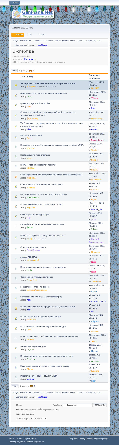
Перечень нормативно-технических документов (43, 267)
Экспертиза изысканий (31, 135)
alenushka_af (33, 260)
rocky (29, 96)
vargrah (94, 129)
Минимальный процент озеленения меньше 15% (43, 93)
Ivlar (93, 381)
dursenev (95, 331)
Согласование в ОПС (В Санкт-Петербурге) (41, 297)
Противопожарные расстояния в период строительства (46, 356)
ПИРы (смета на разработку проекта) (38, 165)
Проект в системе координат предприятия (40, 316)
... (51, 86)
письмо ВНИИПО (28, 257)
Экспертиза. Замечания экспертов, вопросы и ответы (47, 83)
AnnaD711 (32, 280)
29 (53, 86)
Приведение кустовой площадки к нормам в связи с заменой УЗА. (52, 145)
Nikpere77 (31, 178)
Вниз (14, 70)
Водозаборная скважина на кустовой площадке (43, 326)
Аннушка (31, 86)
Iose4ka (30, 339)
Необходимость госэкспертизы (35, 155)
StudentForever (98, 140)
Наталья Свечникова (36, 290)
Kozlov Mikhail (98, 301)
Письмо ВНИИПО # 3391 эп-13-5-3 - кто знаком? (43, 194)
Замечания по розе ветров (33, 346)
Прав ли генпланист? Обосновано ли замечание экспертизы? (49, 336)
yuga (29, 217)
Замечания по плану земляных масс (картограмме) (45, 366)
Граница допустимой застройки (35, 103)
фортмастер (32, 118)
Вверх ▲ (106, 439)
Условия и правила (94, 439)
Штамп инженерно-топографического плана (41, 204)
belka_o (94, 160)
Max (93, 108)
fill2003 (30, 168)
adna (29, 158)
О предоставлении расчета (33, 247)
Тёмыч (94, 98)
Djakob (94, 351)
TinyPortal (73, 439)
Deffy (29, 270)
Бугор (94, 291)
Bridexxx (95, 252)
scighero (95, 321)
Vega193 (31, 207)
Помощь (82, 439)
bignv (93, 199)
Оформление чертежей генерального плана (41, 184)
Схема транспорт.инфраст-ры (34, 214)
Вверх (15, 386)
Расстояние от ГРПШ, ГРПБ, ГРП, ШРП (39, 376)
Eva (28, 138)
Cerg (29, 329)
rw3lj (29, 238)
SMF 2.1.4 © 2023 (16, 439)
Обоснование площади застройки (36, 277)
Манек (30, 369)
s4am (93, 341)
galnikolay (31, 319)
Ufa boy (30, 148)
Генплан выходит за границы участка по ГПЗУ (42, 235)
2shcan (30, 227)
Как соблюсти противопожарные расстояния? (42, 224)
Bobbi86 (95, 88)
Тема (22, 77)
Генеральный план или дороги (35, 287)
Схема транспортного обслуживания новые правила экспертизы (51, 175)
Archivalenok (33, 197)
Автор (30, 77)
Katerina (31, 187)
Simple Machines (30, 439)
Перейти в (57, 405)
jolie (29, 106)
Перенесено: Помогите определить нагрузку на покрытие (47, 306)
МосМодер (42, 45)
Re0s (93, 262)
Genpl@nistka (33, 250)
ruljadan (30, 349)
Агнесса (31, 359)
